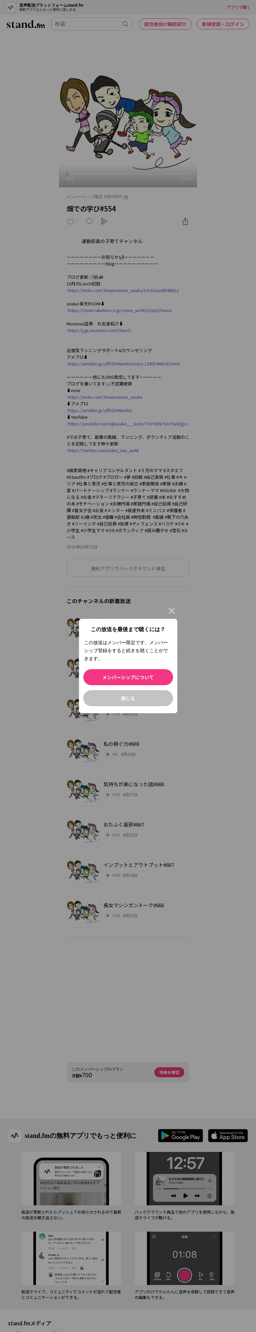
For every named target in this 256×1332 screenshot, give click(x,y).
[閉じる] (171, 610)
